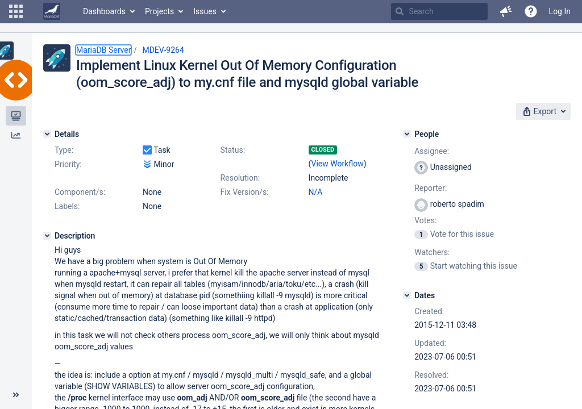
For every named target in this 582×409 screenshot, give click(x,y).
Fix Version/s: (245, 192)
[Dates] (407, 295)
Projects (159, 11)
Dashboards (104, 11)
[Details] (47, 134)
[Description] (47, 236)
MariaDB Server (103, 50)
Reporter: (430, 188)
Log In (560, 11)
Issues (205, 11)
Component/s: (80, 192)
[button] (16, 11)
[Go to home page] (52, 11)
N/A (316, 192)
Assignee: (431, 151)
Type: (64, 150)
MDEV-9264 (163, 50)
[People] (407, 134)
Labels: (67, 206)
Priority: (68, 164)
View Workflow (337, 163)
